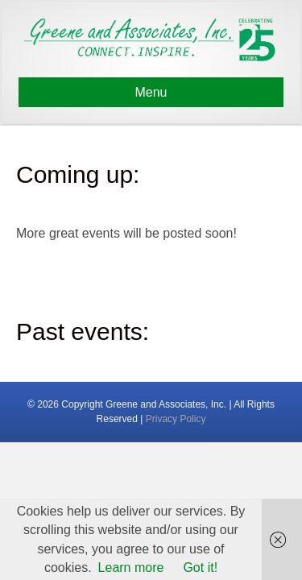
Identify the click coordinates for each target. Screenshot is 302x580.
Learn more (131, 567)
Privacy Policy (176, 419)
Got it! (200, 567)
